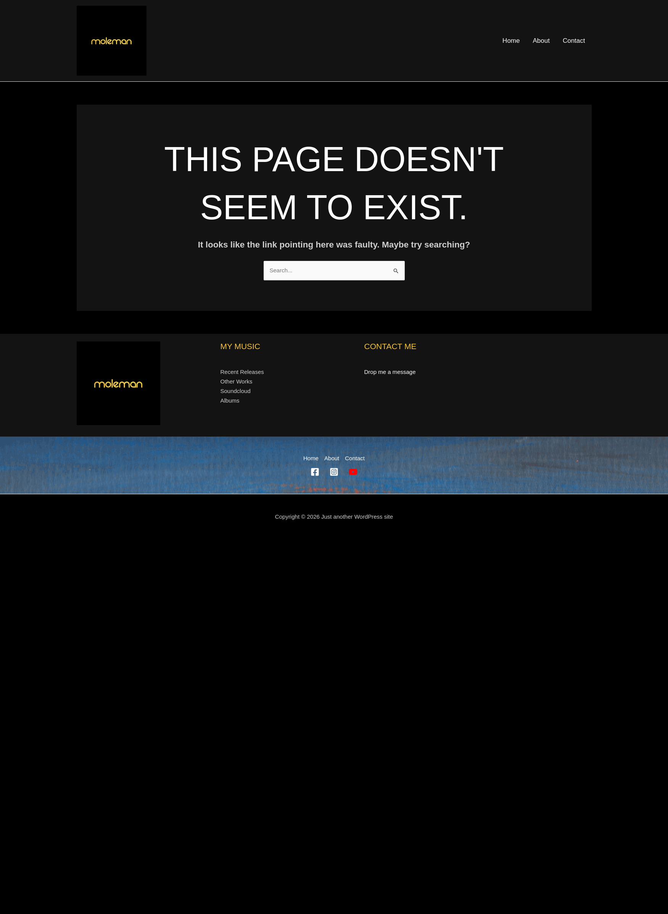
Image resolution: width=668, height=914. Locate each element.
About (541, 40)
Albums (230, 400)
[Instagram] (334, 472)
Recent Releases (242, 372)
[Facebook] (315, 472)
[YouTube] (353, 472)
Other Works (237, 381)
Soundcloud (236, 391)
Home (511, 40)
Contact (574, 40)
